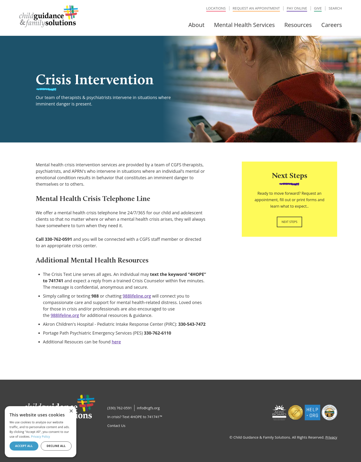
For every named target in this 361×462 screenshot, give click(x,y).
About (196, 25)
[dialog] (40, 431)
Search (335, 8)
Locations (216, 8)
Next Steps (289, 222)
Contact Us (116, 425)
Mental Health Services (244, 25)
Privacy (331, 437)
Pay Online (297, 8)
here (116, 342)
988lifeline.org (137, 296)
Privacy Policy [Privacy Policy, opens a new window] (40, 437)
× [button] (71, 411)
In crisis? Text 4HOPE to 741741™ (134, 416)
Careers (331, 25)
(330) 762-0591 (119, 407)
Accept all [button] (24, 446)
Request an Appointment (256, 8)
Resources (298, 25)
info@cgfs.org (148, 407)
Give (318, 8)
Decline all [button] (56, 446)
